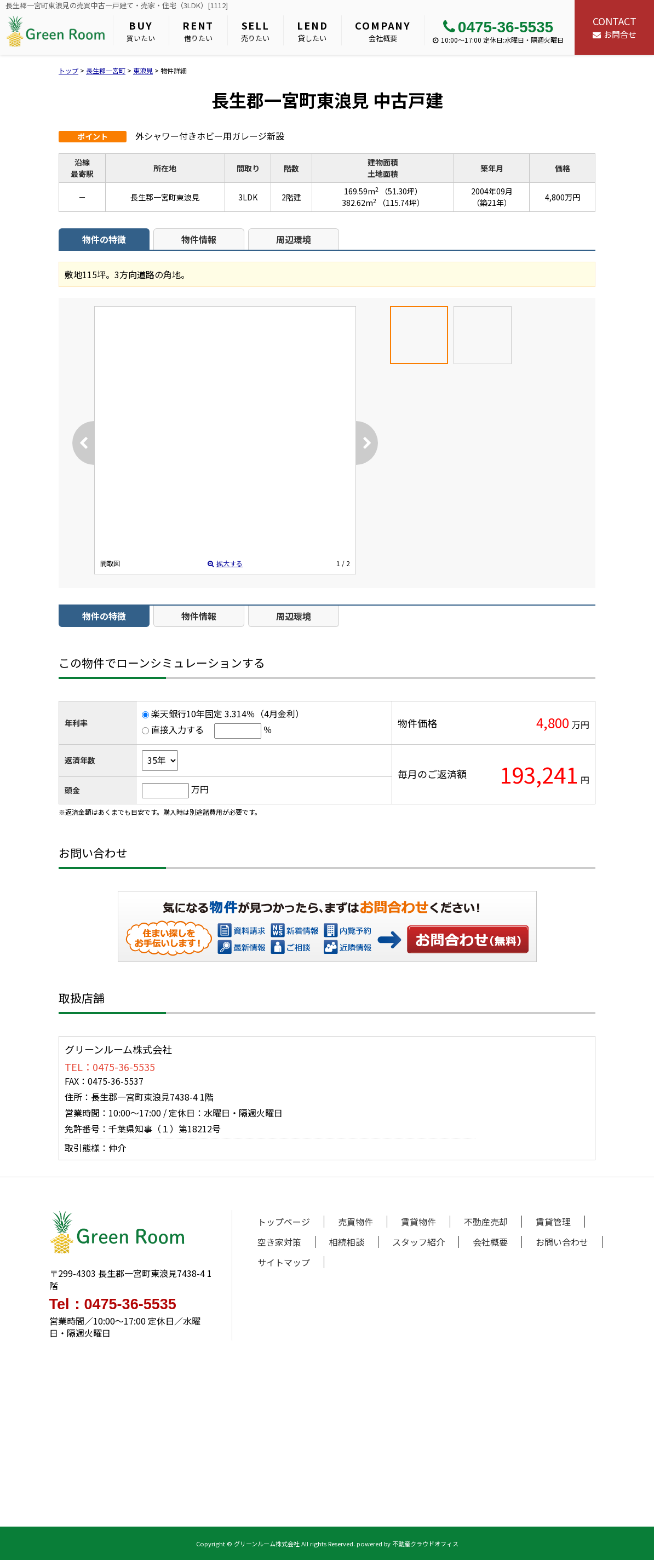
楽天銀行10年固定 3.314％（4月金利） (227, 713)
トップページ (283, 1222)
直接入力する (177, 729)
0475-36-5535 (498, 27)
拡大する (225, 563)
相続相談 (346, 1242)
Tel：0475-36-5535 (112, 1304)
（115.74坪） (401, 202)
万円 (200, 789)
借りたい (198, 30)
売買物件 (355, 1222)
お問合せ (614, 27)
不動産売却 (486, 1222)
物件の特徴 (104, 239)
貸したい (312, 30)
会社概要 (383, 30)
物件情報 (198, 239)
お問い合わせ (468, 939)
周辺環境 (293, 239)
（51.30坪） (401, 191)
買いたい (141, 30)
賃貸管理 (553, 1222)
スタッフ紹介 (418, 1242)
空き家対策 (279, 1242)
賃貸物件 (418, 1222)
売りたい (255, 30)
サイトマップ (283, 1262)
